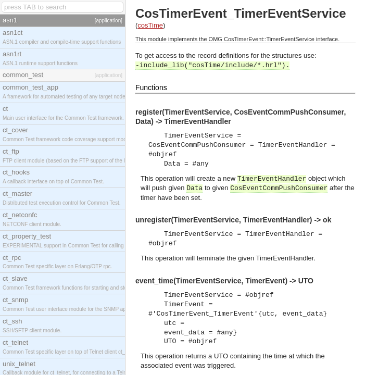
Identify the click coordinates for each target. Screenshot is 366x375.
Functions (151, 87)
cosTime (150, 25)
